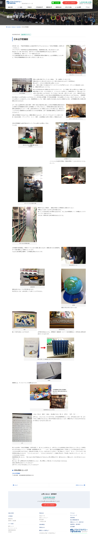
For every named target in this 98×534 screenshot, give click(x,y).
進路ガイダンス (80, 485)
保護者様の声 (49, 7)
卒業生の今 (42, 527)
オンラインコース (12, 528)
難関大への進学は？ (44, 530)
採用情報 (72, 517)
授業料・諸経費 (12, 520)
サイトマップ (73, 515)
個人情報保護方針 (74, 519)
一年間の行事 (42, 521)
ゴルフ (16, 485)
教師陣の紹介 (59, 7)
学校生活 (30, 7)
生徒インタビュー (43, 517)
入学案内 (10, 516)
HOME (9, 27)
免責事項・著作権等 (75, 524)
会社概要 (72, 526)
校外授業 (19, 27)
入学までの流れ (68, 7)
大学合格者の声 (39, 7)
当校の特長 (10, 7)
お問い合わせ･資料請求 (70, 2)
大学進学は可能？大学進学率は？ (47, 533)
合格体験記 (42, 524)
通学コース (11, 526)
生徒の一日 (42, 515)
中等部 (10, 532)
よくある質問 (78, 7)
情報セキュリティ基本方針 (77, 522)
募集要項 (10, 518)
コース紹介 (19, 7)
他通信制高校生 (12, 530)
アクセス (88, 7)
